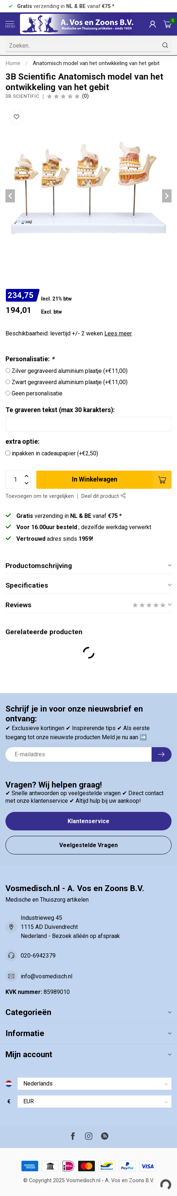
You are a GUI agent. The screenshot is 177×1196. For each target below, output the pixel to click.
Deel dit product (103, 496)
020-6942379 (38, 955)
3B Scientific (22, 96)
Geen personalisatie (37, 393)
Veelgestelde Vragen (88, 845)
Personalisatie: (29, 359)
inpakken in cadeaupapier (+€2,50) (55, 453)
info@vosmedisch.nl (46, 976)
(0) (85, 96)
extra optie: (22, 441)
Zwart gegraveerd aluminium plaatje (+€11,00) (70, 382)
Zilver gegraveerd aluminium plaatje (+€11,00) (70, 370)
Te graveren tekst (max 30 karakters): (60, 410)
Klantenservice (88, 821)
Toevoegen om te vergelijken (39, 496)
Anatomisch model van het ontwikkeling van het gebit (96, 63)
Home (12, 63)
